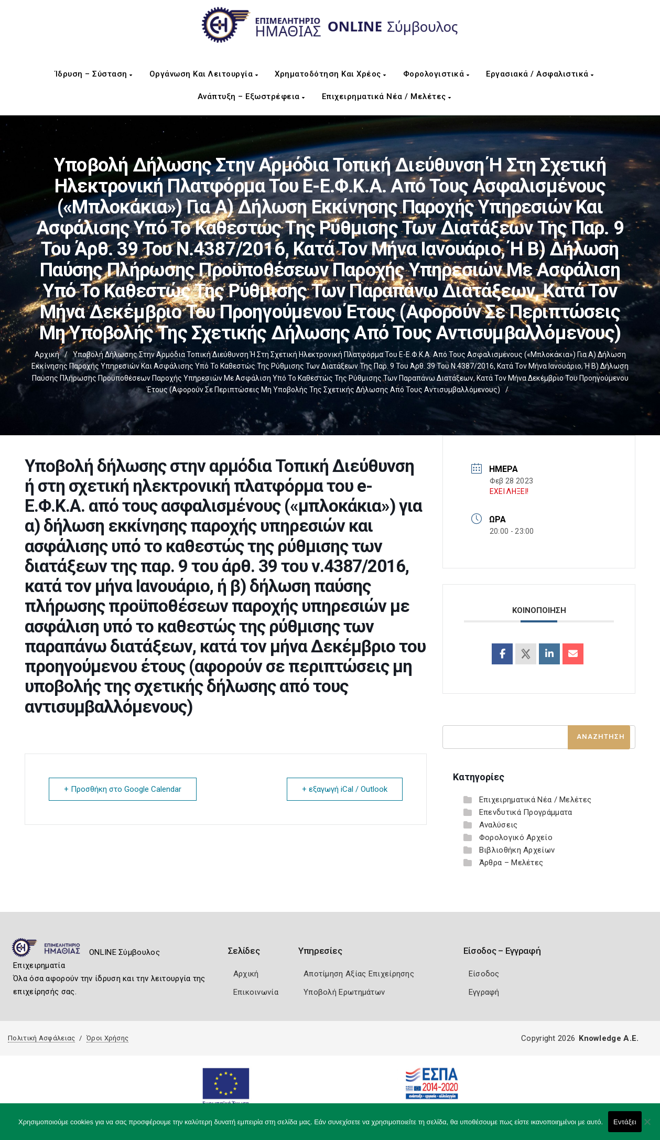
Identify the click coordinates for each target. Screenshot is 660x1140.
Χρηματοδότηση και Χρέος (330, 74)
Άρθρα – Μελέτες (511, 862)
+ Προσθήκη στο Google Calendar (122, 789)
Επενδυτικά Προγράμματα (525, 812)
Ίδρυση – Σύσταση (94, 74)
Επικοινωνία (255, 992)
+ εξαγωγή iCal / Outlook (344, 789)
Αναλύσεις (498, 825)
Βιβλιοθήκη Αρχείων (517, 850)
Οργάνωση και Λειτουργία (203, 74)
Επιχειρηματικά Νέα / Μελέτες (386, 96)
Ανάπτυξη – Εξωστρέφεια (251, 96)
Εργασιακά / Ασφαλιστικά (540, 74)
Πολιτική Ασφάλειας (41, 1038)
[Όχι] (647, 1126)
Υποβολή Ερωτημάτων (344, 992)
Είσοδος (484, 973)
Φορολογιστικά (436, 74)
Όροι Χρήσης (107, 1038)
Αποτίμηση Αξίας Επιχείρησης (359, 973)
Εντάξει (624, 1122)
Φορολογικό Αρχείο (516, 837)
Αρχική (47, 354)
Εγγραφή (484, 992)
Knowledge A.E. (609, 1038)
